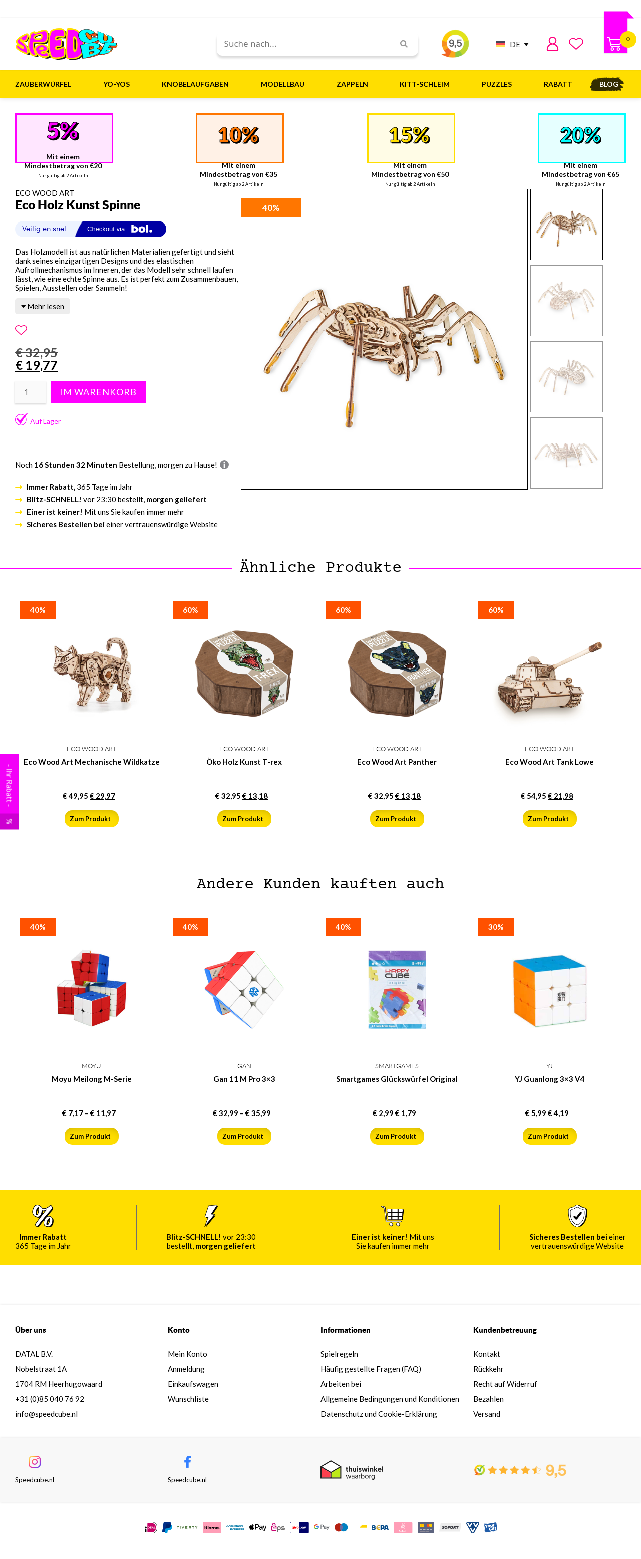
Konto (179, 1335)
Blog (608, 84)
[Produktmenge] (30, 392)
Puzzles (499, 84)
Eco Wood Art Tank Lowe (549, 761)
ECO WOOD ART (44, 192)
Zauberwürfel (45, 84)
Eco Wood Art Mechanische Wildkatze (92, 761)
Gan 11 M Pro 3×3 (244, 1078)
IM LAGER (562, 1533)
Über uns (30, 1335)
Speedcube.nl (34, 1486)
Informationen (345, 1335)
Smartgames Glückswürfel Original (397, 1078)
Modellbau (285, 84)
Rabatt (558, 84)
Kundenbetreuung (505, 1335)
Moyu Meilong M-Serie (92, 1078)
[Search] (400, 44)
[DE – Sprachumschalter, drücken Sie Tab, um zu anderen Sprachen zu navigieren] (509, 44)
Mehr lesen (42, 306)
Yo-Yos (119, 84)
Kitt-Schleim (427, 84)
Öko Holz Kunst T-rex (244, 761)
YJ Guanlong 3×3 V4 (550, 1078)
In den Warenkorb (96, 392)
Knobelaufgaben (198, 84)
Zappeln (355, 84)
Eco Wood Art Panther (397, 761)
